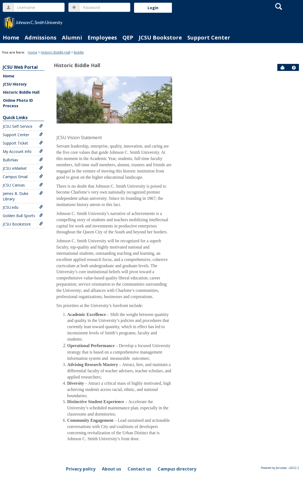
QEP (127, 37)
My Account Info (23, 151)
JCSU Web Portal (20, 67)
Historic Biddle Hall (55, 52)
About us (111, 469)
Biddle (79, 52)
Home (11, 37)
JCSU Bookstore (160, 37)
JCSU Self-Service (23, 126)
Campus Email (23, 176)
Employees (102, 37)
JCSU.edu (23, 207)
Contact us (139, 469)
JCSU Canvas (23, 185)
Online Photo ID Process (18, 103)
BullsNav (23, 159)
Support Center (208, 37)
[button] (294, 67)
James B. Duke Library (23, 196)
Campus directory (177, 469)
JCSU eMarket (23, 168)
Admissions (40, 37)
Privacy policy (80, 469)
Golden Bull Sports (23, 215)
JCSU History (15, 84)
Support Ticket (23, 143)
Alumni (72, 37)
